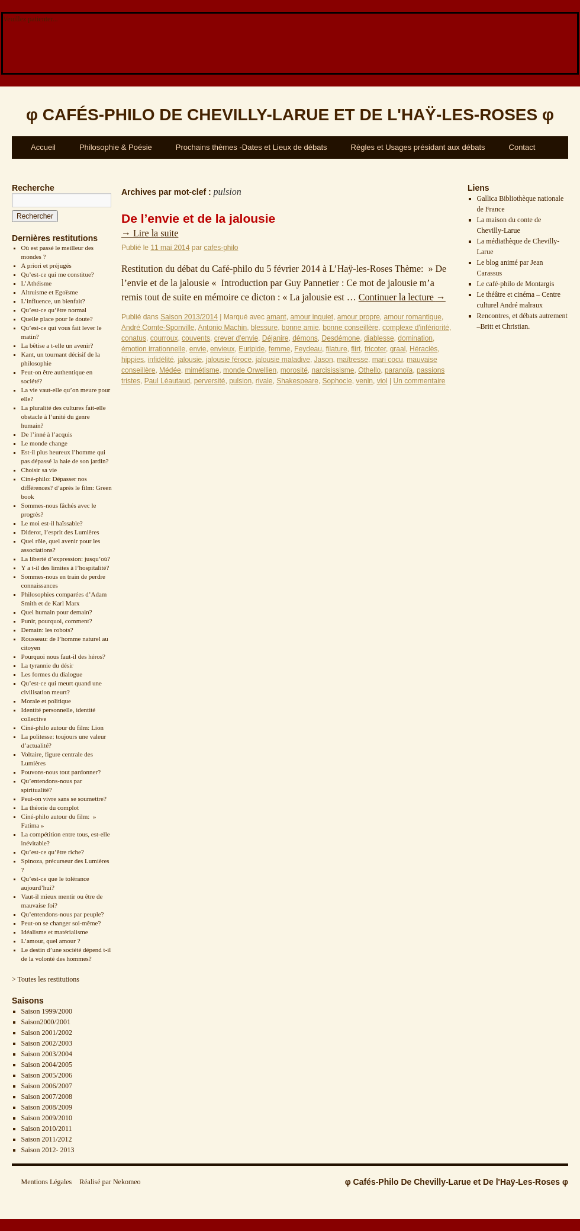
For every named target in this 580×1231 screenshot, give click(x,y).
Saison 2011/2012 (46, 1139)
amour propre (358, 317)
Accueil (43, 147)
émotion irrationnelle (153, 349)
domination (415, 338)
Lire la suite (149, 233)
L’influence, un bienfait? (53, 300)
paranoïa (399, 370)
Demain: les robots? (47, 629)
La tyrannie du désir (47, 665)
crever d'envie (236, 338)
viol (382, 381)
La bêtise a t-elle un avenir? (57, 345)
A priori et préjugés (46, 265)
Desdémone (341, 338)
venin (364, 381)
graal (398, 349)
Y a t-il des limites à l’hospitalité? (65, 567)
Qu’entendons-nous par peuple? (62, 914)
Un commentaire (419, 381)
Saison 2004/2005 (46, 1064)
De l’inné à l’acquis (46, 434)
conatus (133, 338)
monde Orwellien (249, 370)
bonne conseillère (350, 327)
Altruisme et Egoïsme (49, 292)
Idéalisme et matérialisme (54, 931)
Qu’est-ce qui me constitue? (57, 274)
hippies (132, 359)
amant (276, 317)
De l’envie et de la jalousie (198, 218)
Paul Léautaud (167, 381)
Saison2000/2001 (45, 1022)
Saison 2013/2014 (189, 317)
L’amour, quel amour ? (50, 940)
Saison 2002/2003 (46, 1043)
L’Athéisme (36, 283)
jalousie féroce (229, 359)
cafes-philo (221, 247)
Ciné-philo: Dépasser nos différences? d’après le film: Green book (66, 487)
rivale (264, 381)
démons (305, 338)
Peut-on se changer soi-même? (61, 923)
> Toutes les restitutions (45, 979)
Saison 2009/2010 (46, 1118)
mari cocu (387, 359)
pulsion (240, 381)
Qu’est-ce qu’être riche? (52, 851)
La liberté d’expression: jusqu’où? (66, 558)
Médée (170, 370)
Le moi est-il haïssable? (52, 523)
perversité (209, 381)
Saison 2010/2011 (46, 1128)
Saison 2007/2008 (46, 1096)
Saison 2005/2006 (46, 1075)
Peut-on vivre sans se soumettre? (64, 798)
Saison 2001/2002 (46, 1032)
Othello (369, 370)
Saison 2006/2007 (46, 1086)
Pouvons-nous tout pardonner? (61, 771)
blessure (264, 327)
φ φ (290, 114)
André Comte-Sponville (157, 327)
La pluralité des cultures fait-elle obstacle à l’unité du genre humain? (63, 416)
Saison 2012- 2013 (48, 1150)
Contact (522, 147)
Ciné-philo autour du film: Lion (62, 727)
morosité (294, 370)
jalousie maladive (283, 359)
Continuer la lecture (402, 297)
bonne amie (300, 327)
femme (280, 349)
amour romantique (412, 317)
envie (198, 349)
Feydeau (308, 349)
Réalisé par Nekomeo (109, 1182)
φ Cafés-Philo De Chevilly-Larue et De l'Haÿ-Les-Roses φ (456, 1182)
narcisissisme (333, 370)
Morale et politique (46, 700)
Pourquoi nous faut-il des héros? (63, 656)
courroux (164, 338)
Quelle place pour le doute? (57, 318)
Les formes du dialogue (52, 674)
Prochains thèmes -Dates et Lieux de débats (251, 147)
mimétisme (202, 370)
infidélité (161, 359)
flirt (355, 349)
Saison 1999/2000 (46, 1011)
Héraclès (423, 349)
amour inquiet (311, 317)
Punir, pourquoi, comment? (56, 620)
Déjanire (275, 338)
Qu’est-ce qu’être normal (54, 309)
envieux (222, 349)
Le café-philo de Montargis (516, 284)
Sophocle (337, 381)
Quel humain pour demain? (56, 612)
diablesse (379, 338)
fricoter (375, 349)
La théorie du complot (50, 807)
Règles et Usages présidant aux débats (418, 147)
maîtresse (352, 359)
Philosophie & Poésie (115, 147)
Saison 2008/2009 (46, 1107)
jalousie (190, 359)
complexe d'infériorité (415, 327)
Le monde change (44, 443)
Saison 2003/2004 (46, 1054)
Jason (323, 359)
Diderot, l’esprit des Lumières (60, 532)
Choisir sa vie (39, 469)
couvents (196, 338)
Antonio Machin (222, 327)
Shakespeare (297, 381)
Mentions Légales (46, 1182)
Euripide (252, 349)
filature (336, 349)
